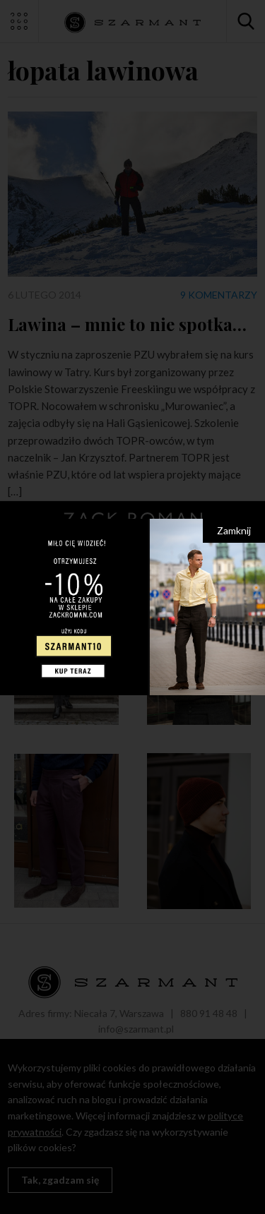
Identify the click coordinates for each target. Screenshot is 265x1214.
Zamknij (234, 530)
